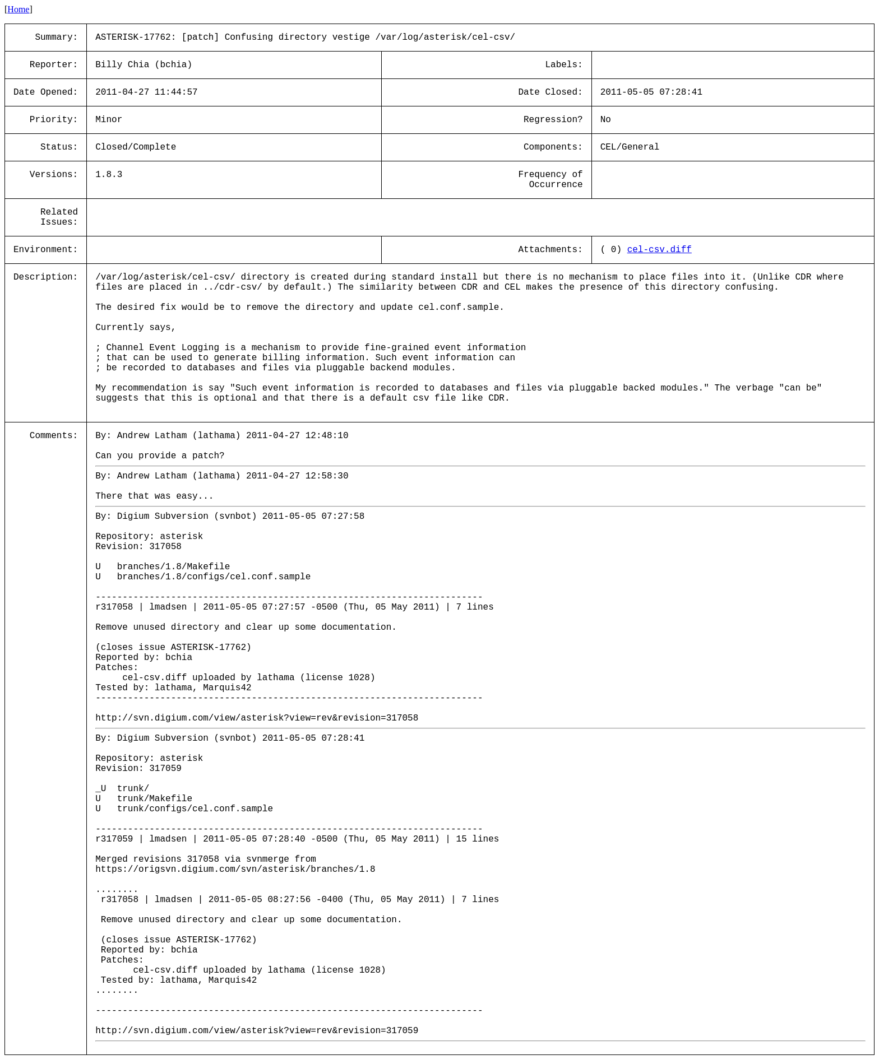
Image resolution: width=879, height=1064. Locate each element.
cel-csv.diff (659, 250)
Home (18, 9)
